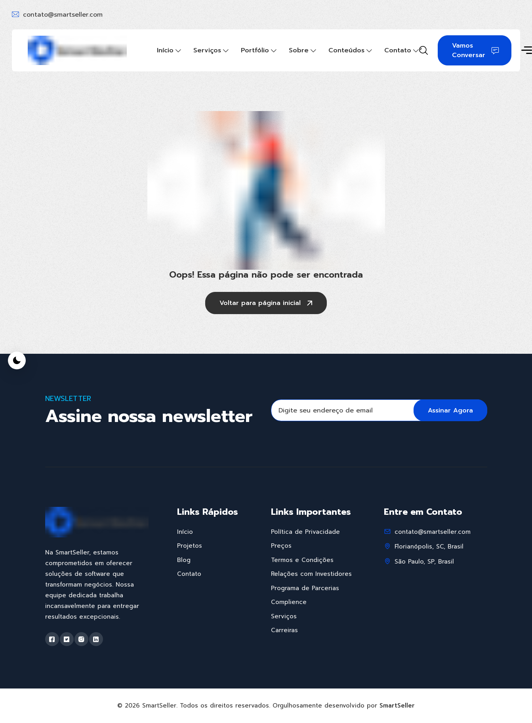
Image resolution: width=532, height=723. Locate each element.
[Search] (423, 51)
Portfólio (255, 50)
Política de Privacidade (305, 531)
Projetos (189, 545)
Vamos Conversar (475, 50)
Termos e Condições (302, 560)
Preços (281, 545)
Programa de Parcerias (305, 588)
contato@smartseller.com (63, 14)
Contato (397, 50)
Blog (184, 560)
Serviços (207, 50)
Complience (289, 602)
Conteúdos (346, 50)
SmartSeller (397, 705)
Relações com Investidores (311, 574)
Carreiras (284, 630)
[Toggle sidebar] (526, 51)
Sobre (299, 50)
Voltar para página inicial (267, 304)
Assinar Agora (450, 410)
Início (165, 50)
